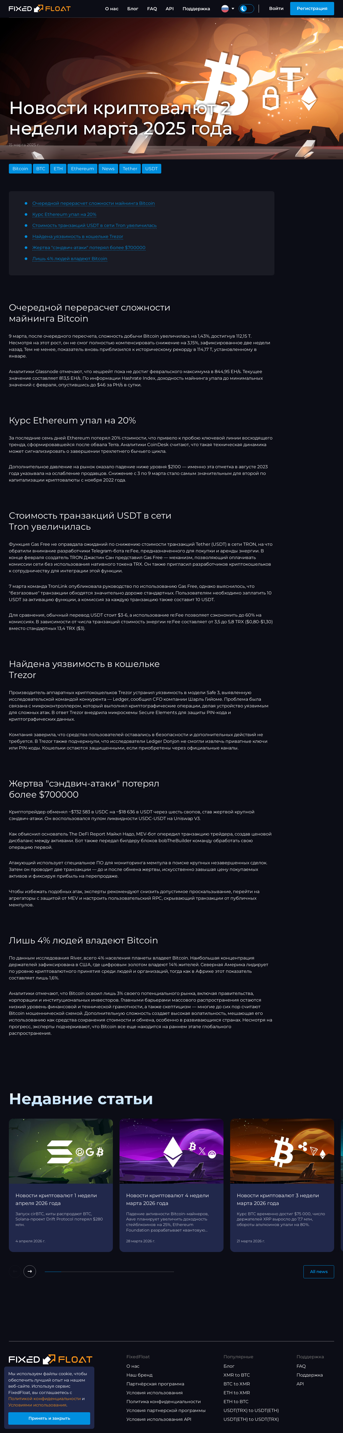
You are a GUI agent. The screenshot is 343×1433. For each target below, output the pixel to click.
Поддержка (196, 8)
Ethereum (82, 168)
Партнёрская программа (155, 1384)
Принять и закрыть (52, 1417)
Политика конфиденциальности (163, 1401)
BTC (40, 168)
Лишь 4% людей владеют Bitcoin (69, 258)
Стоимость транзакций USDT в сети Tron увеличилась (94, 225)
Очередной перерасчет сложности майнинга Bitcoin (93, 203)
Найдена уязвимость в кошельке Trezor (77, 236)
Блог (132, 8)
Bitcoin (20, 168)
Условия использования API (158, 1419)
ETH (58, 168)
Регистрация (312, 8)
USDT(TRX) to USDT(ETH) (251, 1410)
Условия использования (154, 1393)
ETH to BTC (236, 1401)
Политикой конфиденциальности (48, 1396)
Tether (130, 168)
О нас (111, 8)
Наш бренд (139, 1375)
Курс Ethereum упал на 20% (64, 214)
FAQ (152, 8)
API (170, 8)
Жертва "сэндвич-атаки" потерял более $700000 (88, 247)
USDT (151, 168)
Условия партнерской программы (166, 1410)
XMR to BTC (237, 1375)
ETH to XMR (237, 1393)
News (108, 168)
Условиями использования (40, 1403)
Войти (276, 8)
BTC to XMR (237, 1384)
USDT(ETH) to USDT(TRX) (251, 1419)
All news (317, 1272)
